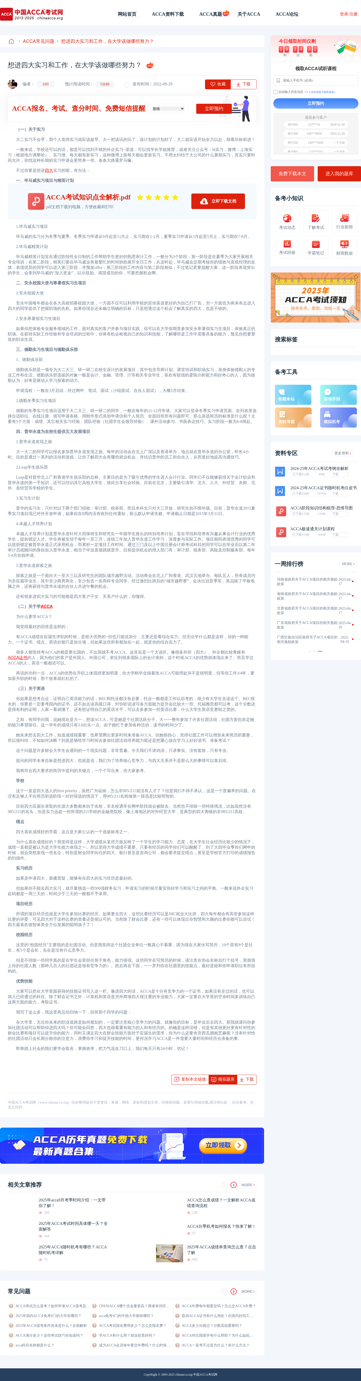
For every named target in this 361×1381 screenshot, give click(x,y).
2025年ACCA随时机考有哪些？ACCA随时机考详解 (73, 1250)
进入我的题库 (339, 173)
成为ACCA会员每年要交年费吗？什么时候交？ (136, 1345)
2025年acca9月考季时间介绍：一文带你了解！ (72, 1203)
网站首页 (127, 14)
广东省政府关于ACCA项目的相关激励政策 (310, 625)
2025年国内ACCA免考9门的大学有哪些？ (48, 1316)
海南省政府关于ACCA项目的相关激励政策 (310, 596)
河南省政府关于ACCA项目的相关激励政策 (310, 581)
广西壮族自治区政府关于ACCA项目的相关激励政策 (310, 639)
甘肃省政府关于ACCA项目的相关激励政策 (310, 610)
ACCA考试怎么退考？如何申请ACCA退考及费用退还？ (52, 1306)
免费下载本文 (292, 173)
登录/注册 (348, 14)
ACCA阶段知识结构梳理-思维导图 (321, 508)
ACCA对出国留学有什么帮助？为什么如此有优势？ (219, 1335)
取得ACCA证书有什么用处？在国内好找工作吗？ (219, 1316)
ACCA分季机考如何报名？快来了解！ (221, 1226)
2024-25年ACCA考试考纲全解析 (319, 469)
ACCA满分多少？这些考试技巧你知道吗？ (49, 1335)
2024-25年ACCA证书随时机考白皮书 (323, 488)
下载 (335, 474)
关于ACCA (248, 14)
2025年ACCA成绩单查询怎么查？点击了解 (221, 1250)
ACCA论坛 (287, 14)
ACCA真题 (210, 14)
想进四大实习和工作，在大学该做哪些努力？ (105, 41)
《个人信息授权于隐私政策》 (320, 92)
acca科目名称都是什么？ (34, 1345)
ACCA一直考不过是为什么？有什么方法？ (216, 1345)
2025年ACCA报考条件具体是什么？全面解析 (51, 1326)
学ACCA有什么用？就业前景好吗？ (127, 1335)
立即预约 (214, 108)
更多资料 (342, 453)
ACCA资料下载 (168, 14)
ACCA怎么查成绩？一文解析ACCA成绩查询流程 (221, 1203)
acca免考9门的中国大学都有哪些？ (126, 1316)
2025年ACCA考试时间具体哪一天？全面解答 (73, 1226)
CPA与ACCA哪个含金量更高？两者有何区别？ (136, 1306)
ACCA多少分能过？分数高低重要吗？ (212, 1326)
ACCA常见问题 (36, 41)
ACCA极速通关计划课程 (312, 529)
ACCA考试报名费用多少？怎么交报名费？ (133, 1326)
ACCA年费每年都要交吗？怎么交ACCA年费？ (219, 1306)
